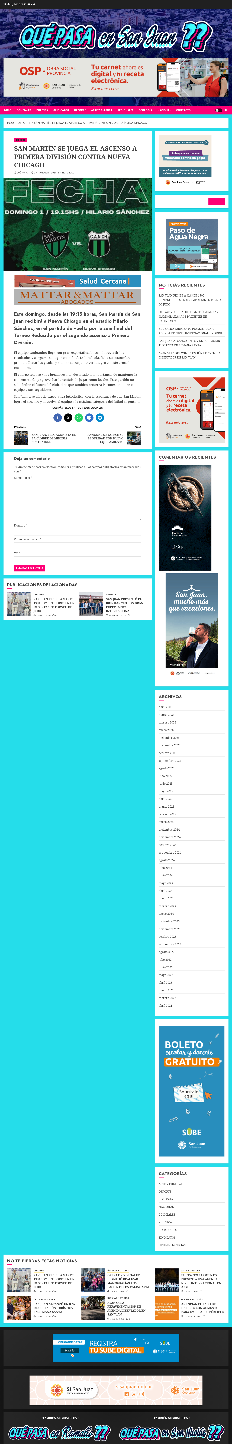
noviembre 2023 (170, 929)
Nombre (20, 525)
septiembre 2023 (170, 944)
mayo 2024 (166, 883)
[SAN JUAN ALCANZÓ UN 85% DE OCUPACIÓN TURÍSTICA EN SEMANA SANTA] (19, 1308)
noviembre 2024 (170, 837)
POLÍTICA (42, 110)
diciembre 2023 (169, 921)
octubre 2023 (167, 937)
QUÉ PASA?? (23, 173)
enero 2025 (166, 822)
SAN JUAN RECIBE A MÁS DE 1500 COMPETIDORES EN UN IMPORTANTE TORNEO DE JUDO (54, 605)
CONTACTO (183, 110)
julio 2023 (165, 960)
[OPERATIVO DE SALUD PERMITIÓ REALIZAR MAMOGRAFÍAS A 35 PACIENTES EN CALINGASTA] (93, 1280)
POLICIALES (24, 110)
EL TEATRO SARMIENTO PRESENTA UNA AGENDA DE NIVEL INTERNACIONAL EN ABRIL (201, 1281)
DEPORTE (80, 110)
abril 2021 (165, 1006)
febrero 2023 (167, 998)
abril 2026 (165, 707)
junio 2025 (166, 783)
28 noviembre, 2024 (45, 173)
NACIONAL (164, 110)
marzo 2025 (166, 806)
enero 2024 (166, 914)
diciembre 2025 (169, 738)
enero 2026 (166, 730)
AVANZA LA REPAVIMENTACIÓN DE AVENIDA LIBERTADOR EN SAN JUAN (126, 1308)
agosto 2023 (167, 952)
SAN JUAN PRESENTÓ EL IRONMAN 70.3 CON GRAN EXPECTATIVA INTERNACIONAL (124, 605)
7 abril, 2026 (44, 615)
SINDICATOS (61, 110)
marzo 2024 (166, 898)
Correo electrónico (27, 539)
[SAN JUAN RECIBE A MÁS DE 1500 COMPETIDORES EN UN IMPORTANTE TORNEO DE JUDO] (19, 604)
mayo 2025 (166, 791)
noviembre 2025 (170, 745)
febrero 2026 (167, 722)
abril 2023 (165, 983)
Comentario (23, 478)
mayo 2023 (166, 975)
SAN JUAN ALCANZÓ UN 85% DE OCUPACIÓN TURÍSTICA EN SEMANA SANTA (54, 1308)
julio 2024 (165, 868)
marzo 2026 (166, 715)
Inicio (7, 110)
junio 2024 (166, 875)
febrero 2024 (167, 906)
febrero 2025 (167, 814)
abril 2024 (165, 891)
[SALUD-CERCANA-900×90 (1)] (77, 286)
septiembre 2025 (170, 761)
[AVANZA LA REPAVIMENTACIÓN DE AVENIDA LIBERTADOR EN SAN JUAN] (93, 1308)
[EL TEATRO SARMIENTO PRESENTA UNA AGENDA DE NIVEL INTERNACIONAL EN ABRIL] (167, 1280)
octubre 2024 (167, 845)
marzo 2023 (166, 990)
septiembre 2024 (170, 852)
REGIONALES (126, 110)
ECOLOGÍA (145, 110)
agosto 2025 (167, 768)
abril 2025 (165, 799)
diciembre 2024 (169, 829)
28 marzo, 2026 (117, 615)
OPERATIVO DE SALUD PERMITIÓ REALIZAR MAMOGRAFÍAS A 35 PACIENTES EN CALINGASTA (188, 316)
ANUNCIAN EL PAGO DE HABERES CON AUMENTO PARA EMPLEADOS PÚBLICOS (202, 1308)
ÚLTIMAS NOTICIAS (172, 1245)
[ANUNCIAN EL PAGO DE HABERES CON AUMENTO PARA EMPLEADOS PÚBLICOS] (167, 1308)
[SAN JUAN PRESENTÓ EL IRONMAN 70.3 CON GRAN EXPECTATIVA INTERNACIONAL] (91, 604)
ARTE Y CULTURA (101, 110)
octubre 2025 (167, 753)
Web (17, 553)
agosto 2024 (167, 860)
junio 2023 (166, 967)
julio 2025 (165, 776)
